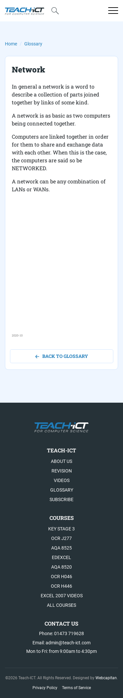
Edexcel (61, 557)
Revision (61, 470)
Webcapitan (106, 678)
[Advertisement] (61, 271)
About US (61, 461)
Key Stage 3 (61, 528)
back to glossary (61, 356)
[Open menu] (113, 10)
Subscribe (61, 499)
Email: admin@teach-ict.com (61, 642)
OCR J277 (61, 538)
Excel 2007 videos (62, 595)
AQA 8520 (61, 567)
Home (11, 43)
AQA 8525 (61, 547)
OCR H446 (61, 586)
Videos (62, 480)
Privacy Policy (44, 687)
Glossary (33, 43)
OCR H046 (61, 576)
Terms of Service (76, 687)
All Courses (61, 605)
